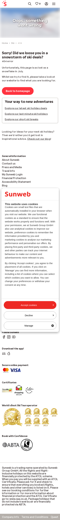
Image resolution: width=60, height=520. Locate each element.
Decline (39, 315)
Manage (39, 325)
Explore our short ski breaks (21, 119)
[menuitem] (5, 3)
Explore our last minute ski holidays (26, 113)
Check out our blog (38, 138)
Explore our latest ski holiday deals (26, 108)
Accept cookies (37, 305)
